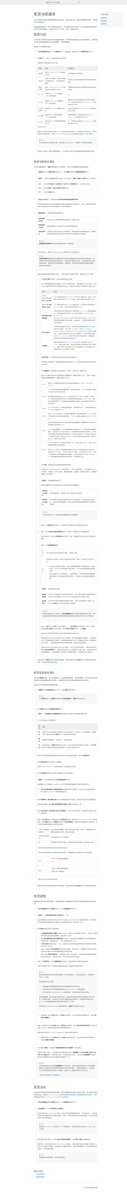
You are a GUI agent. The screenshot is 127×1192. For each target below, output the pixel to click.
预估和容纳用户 (71, 1096)
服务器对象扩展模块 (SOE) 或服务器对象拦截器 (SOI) (61, 131)
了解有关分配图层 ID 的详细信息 (49, 1076)
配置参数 (47, 663)
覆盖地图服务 (82, 1069)
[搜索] (79, 2)
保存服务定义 (48, 516)
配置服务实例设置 (86, 1096)
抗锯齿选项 (58, 323)
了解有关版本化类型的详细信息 (47, 880)
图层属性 (78, 993)
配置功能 (104, 18)
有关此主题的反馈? (91, 1188)
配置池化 (87, 142)
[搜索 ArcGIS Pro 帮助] (62, 2)
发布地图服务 (40, 22)
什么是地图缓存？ (75, 252)
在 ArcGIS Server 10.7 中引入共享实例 (56, 1098)
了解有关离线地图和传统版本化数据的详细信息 (52, 849)
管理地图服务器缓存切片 (62, 500)
